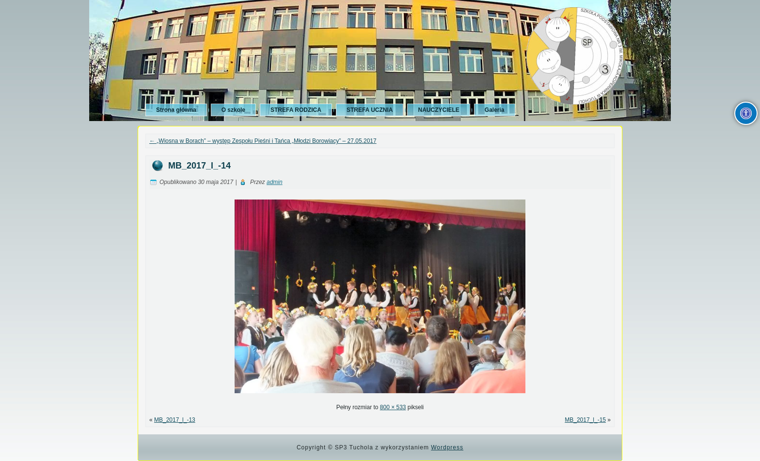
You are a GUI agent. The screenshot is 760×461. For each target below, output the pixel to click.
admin (275, 182)
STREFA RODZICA (295, 110)
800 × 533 (393, 407)
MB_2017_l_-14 (199, 165)
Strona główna (176, 110)
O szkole (233, 110)
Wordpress (447, 447)
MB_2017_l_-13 (174, 419)
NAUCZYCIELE (438, 110)
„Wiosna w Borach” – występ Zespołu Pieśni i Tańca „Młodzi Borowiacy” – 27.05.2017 (263, 141)
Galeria (495, 110)
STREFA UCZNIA (370, 110)
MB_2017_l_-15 (585, 419)
